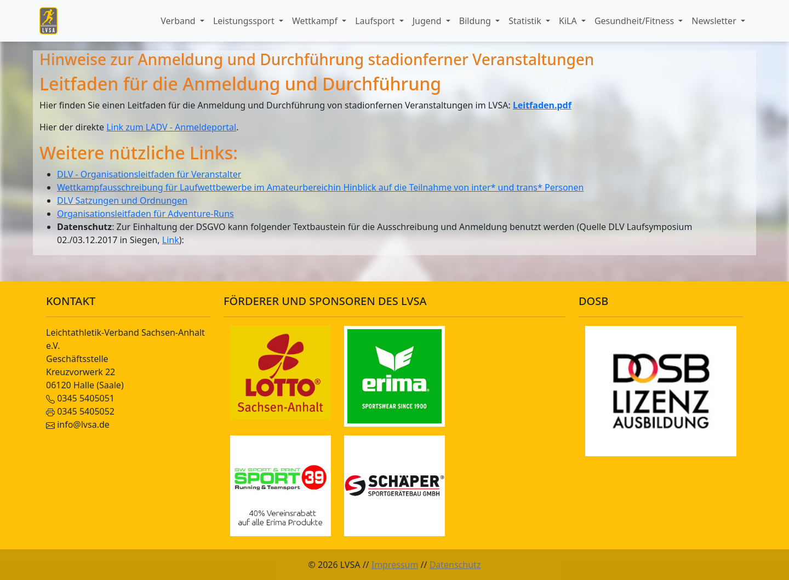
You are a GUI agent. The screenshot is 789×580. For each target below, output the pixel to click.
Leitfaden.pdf (542, 105)
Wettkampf (316, 21)
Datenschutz (455, 565)
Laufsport (376, 21)
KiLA (569, 21)
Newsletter (715, 21)
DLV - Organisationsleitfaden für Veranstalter (149, 174)
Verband (179, 21)
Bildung (476, 21)
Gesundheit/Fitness (635, 21)
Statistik (526, 21)
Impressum (395, 565)
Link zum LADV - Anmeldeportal (171, 127)
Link (170, 240)
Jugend (428, 21)
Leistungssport (245, 21)
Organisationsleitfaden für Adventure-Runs (145, 214)
